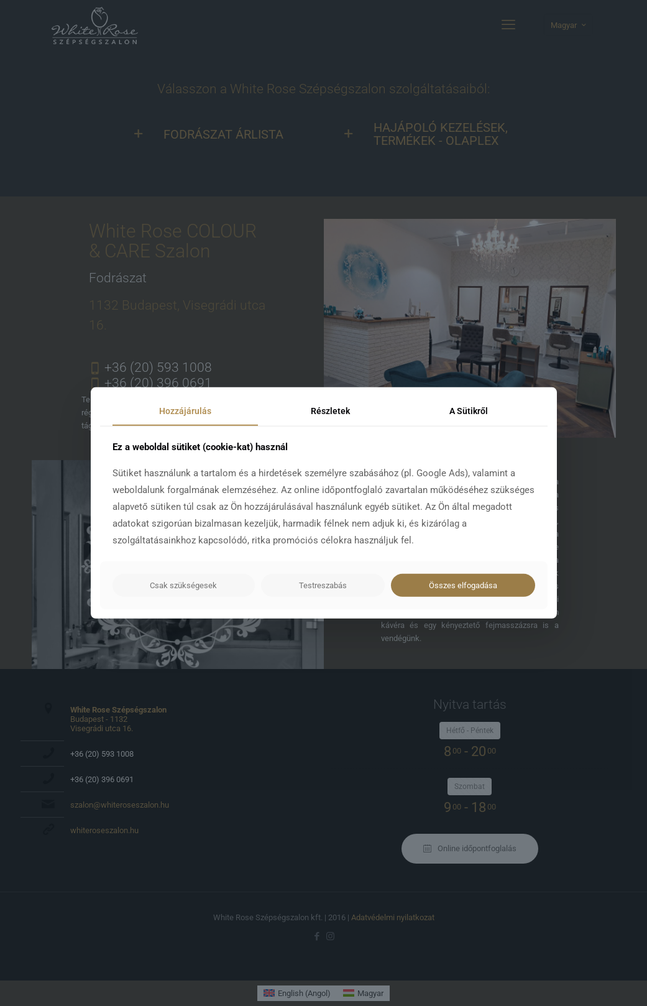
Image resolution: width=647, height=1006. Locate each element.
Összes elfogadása (463, 585)
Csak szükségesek (183, 585)
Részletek (330, 411)
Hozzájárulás (185, 411)
